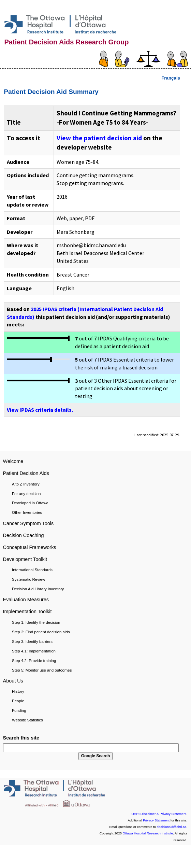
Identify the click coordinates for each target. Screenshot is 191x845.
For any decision (26, 494)
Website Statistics (27, 720)
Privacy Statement (156, 820)
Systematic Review (28, 579)
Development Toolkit (25, 559)
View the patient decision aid (99, 138)
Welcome (13, 461)
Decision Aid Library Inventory (38, 589)
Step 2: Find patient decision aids (41, 632)
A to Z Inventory (26, 484)
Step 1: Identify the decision (36, 622)
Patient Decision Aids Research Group (66, 42)
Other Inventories (27, 512)
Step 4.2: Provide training (34, 661)
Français (170, 78)
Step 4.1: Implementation (34, 651)
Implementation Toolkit (27, 611)
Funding (19, 710)
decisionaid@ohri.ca (172, 827)
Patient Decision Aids (26, 473)
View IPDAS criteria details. (40, 409)
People (18, 701)
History (18, 691)
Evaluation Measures (26, 599)
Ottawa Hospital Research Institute (148, 833)
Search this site (21, 738)
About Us (13, 681)
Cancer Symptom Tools (28, 523)
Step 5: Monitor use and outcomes (42, 670)
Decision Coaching (23, 535)
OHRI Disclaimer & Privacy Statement (158, 814)
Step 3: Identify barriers (32, 641)
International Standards (32, 570)
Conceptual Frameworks (29, 547)
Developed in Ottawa (30, 503)
